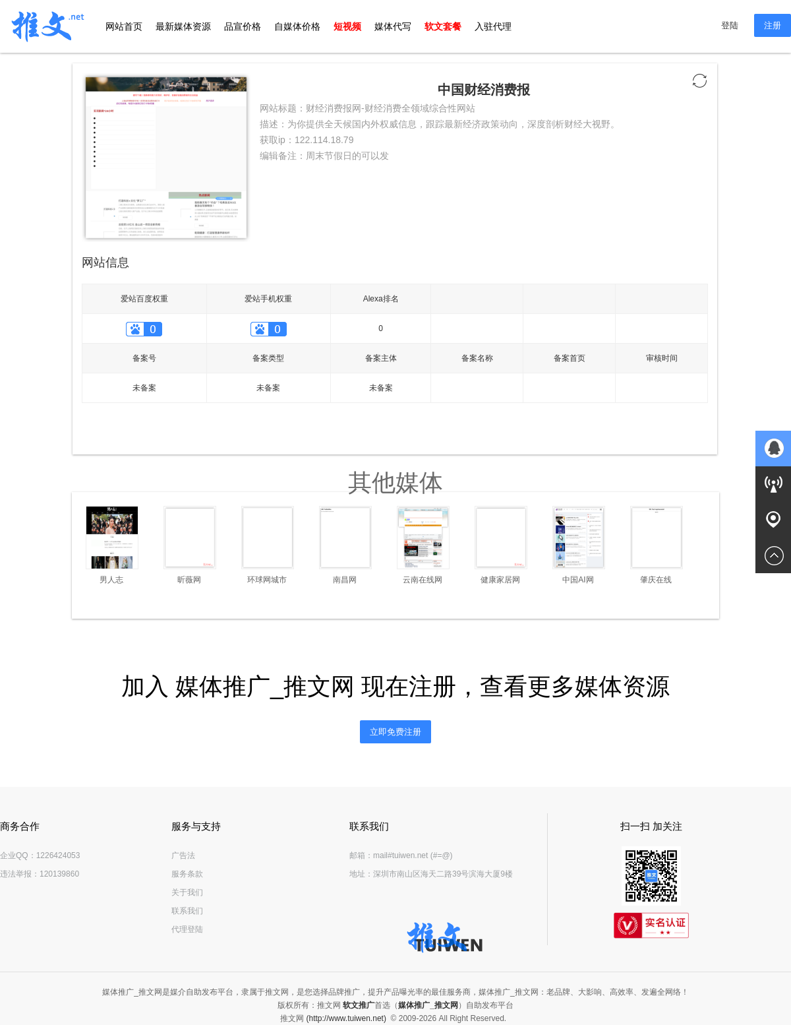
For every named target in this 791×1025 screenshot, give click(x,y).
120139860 (59, 874)
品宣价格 (242, 26)
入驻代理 (493, 26)
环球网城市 (267, 579)
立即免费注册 (395, 732)
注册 (772, 25)
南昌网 (345, 579)
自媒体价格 (297, 26)
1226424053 (58, 855)
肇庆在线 (656, 579)
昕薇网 (189, 579)
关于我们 (187, 892)
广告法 (183, 855)
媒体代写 (392, 26)
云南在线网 (422, 579)
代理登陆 (187, 929)
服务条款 (187, 874)
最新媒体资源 (183, 26)
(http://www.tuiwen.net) (346, 1018)
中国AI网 (577, 579)
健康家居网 (500, 579)
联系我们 (187, 911)
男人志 (111, 579)
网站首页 (123, 26)
